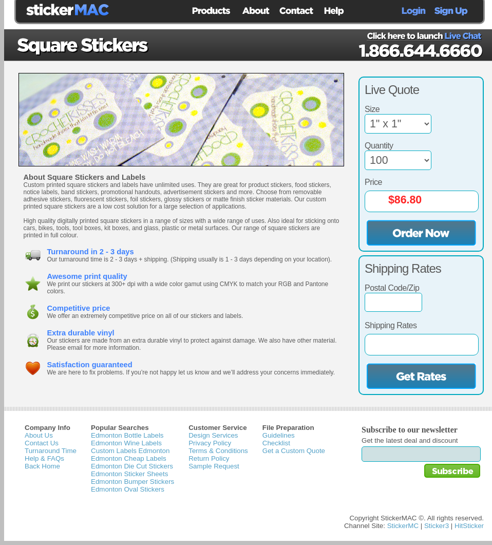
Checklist (276, 443)
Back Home (42, 466)
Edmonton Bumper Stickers (132, 481)
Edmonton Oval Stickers (127, 489)
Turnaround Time (51, 451)
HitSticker (469, 526)
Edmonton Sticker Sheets (129, 474)
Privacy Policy (209, 443)
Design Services (213, 435)
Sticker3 (436, 526)
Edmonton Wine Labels (126, 443)
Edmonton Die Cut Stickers (132, 466)
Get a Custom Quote (293, 451)
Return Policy (208, 458)
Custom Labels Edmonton (130, 451)
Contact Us (42, 443)
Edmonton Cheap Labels (128, 458)
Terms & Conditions (218, 451)
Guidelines (278, 435)
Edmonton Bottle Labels (127, 435)
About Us (39, 435)
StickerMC (403, 526)
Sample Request (213, 466)
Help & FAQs (44, 458)
